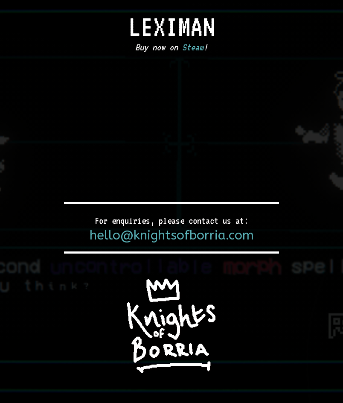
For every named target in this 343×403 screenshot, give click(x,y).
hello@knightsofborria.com (172, 235)
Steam (192, 47)
